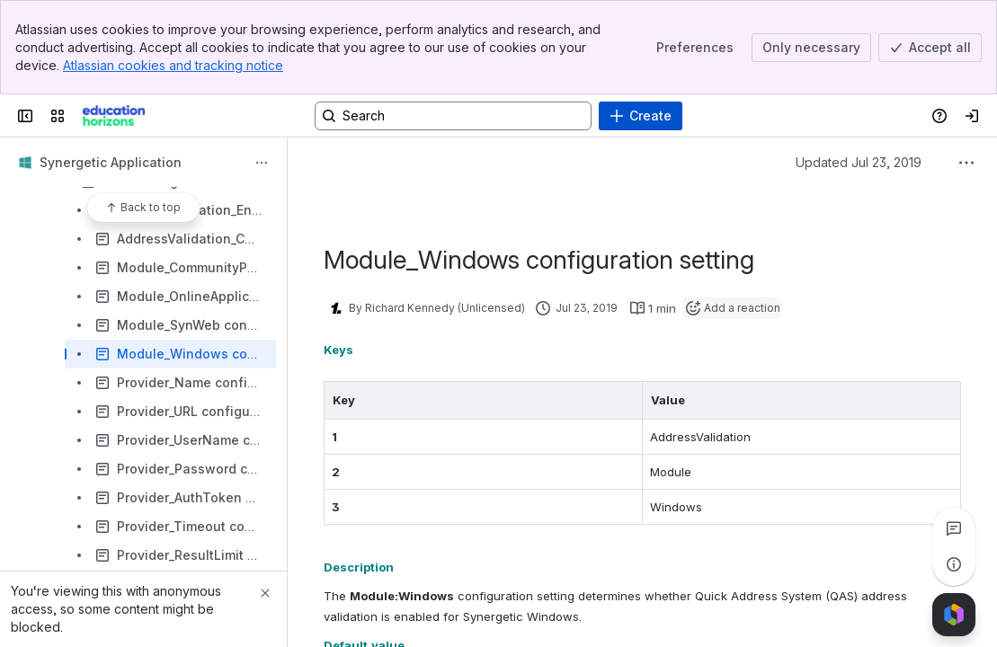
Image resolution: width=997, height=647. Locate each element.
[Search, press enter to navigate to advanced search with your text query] (453, 116)
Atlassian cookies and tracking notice (173, 65)
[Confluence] (113, 116)
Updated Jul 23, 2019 (858, 162)
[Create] (640, 116)
